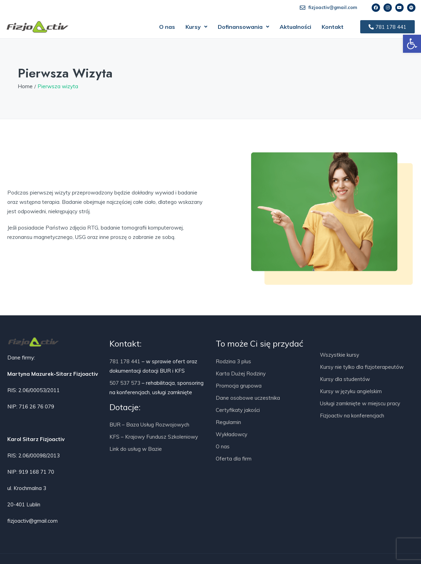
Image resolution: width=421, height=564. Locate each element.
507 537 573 (124, 383)
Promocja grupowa (239, 385)
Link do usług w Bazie (135, 449)
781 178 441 (124, 361)
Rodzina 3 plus (233, 361)
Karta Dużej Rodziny (241, 373)
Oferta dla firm (233, 458)
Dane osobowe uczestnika (248, 398)
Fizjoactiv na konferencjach (352, 415)
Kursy (196, 26)
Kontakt (333, 26)
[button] (196, 27)
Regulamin (228, 422)
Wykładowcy (231, 434)
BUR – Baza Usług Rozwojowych (149, 424)
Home (25, 86)
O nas (167, 26)
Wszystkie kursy (339, 354)
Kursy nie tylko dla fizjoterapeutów (362, 367)
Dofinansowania (243, 26)
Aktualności (295, 26)
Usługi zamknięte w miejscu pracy (360, 403)
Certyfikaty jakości (238, 410)
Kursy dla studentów (345, 379)
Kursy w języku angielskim (351, 391)
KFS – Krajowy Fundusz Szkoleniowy (153, 436)
